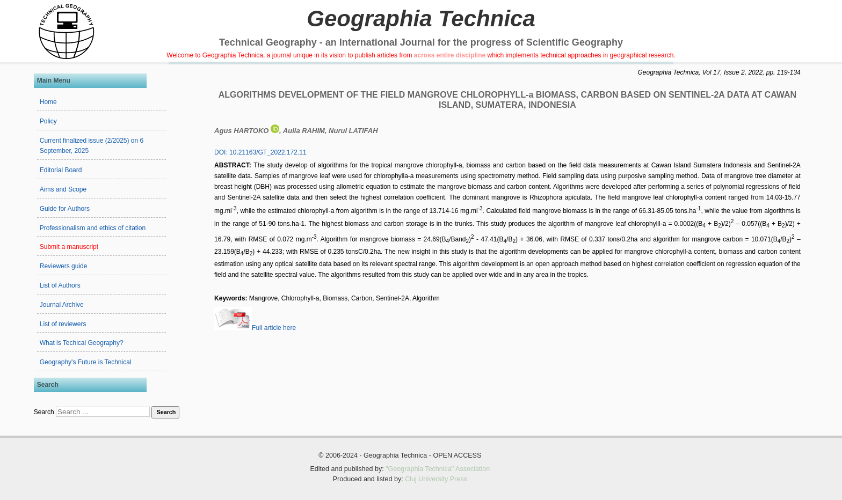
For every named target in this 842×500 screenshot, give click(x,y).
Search (44, 412)
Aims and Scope (63, 189)
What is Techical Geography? (82, 343)
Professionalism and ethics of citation (93, 228)
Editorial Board (61, 170)
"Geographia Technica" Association (438, 469)
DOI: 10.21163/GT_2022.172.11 (260, 152)
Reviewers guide (64, 266)
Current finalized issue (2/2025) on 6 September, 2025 (91, 146)
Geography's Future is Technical (86, 362)
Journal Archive (62, 304)
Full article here (255, 328)
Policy (48, 121)
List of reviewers (63, 324)
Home (48, 102)
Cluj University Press (436, 479)
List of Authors (60, 285)
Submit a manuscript (69, 247)
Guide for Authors (65, 208)
